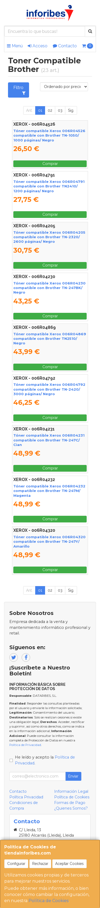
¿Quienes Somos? (71, 808)
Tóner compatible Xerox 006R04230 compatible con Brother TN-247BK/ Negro (49, 288)
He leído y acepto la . (45, 760)
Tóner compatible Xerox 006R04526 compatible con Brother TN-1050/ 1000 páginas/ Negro (49, 135)
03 (60, 110)
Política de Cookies (49, 900)
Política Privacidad (26, 797)
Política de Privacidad (25, 745)
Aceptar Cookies (69, 863)
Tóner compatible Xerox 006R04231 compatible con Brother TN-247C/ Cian (49, 440)
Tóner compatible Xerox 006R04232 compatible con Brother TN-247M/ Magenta (49, 491)
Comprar (50, 163)
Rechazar (40, 863)
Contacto (65, 45)
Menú (15, 45)
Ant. (29, 110)
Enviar (73, 776)
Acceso (37, 45)
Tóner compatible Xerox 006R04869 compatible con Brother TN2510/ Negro (49, 338)
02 (50, 110)
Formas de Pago (69, 802)
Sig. (71, 110)
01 (40, 110)
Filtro (19, 90)
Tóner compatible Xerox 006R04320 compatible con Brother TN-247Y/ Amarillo (49, 541)
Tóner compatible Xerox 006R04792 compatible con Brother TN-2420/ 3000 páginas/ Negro (49, 389)
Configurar (16, 863)
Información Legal (71, 791)
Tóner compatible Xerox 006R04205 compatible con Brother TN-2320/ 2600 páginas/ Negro (49, 237)
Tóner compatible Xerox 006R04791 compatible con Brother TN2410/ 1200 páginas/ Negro (49, 186)
